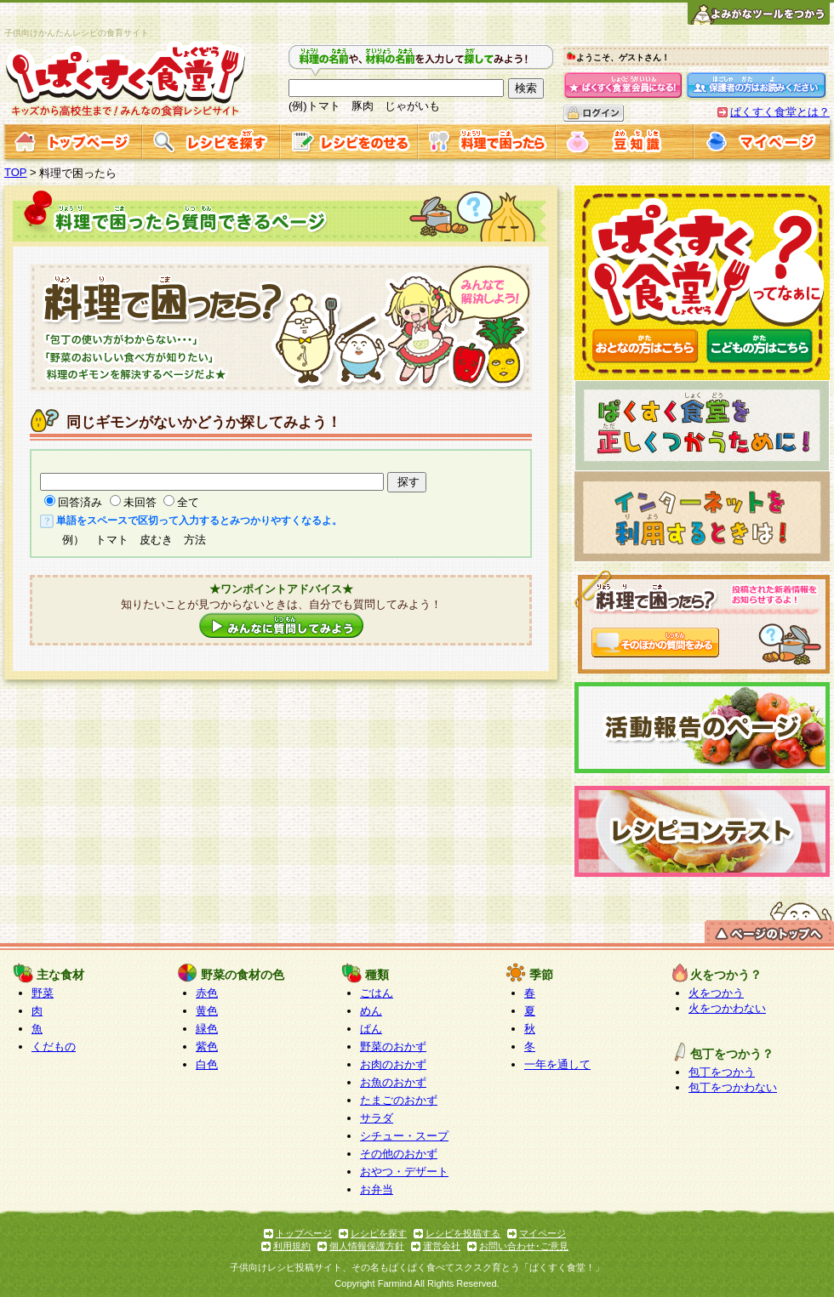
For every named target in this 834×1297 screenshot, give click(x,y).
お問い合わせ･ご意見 (523, 1246)
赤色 (207, 993)
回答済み (80, 502)
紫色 (207, 1046)
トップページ (304, 1233)
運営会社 (441, 1246)
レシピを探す (379, 1233)
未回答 (140, 502)
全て (188, 502)
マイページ (542, 1233)
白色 (207, 1064)
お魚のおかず (393, 1082)
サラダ (376, 1118)
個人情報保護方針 (366, 1246)
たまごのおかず (398, 1100)
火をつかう (716, 993)
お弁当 (376, 1189)
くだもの (53, 1046)
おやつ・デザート (404, 1171)
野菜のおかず (393, 1046)
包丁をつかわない (732, 1087)
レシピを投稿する (463, 1233)
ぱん (371, 1028)
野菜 (42, 993)
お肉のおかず (393, 1064)
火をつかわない (727, 1008)
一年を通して (557, 1064)
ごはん (376, 993)
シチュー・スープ (404, 1135)
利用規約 (292, 1246)
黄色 (207, 1010)
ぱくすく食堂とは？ (780, 111)
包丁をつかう (721, 1072)
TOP (15, 172)
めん (371, 1010)
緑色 (207, 1028)
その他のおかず (398, 1153)
